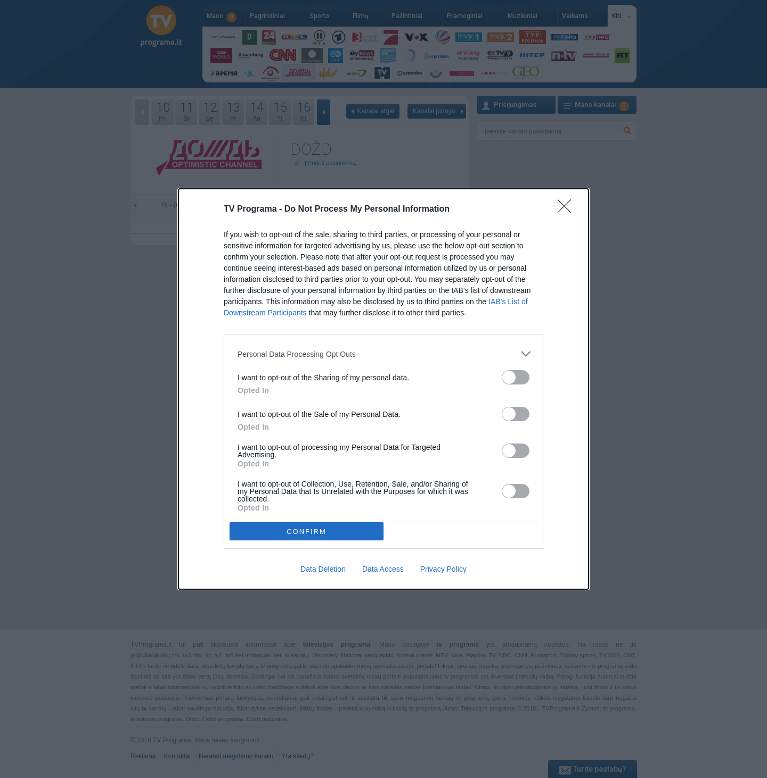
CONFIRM (307, 531)
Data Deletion (323, 569)
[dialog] (383, 389)
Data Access (383, 569)
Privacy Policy (443, 569)
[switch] (515, 377)
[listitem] (383, 353)
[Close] (568, 209)
